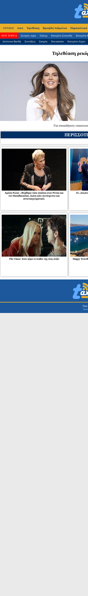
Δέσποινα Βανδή (12, 41)
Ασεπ (20, 28)
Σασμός (43, 41)
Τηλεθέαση (32, 28)
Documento (57, 41)
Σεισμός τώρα (28, 35)
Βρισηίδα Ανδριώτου (55, 28)
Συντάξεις (30, 41)
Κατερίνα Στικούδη (61, 35)
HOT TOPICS (9, 35)
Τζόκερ (43, 35)
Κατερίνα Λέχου (76, 41)
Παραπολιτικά (78, 28)
